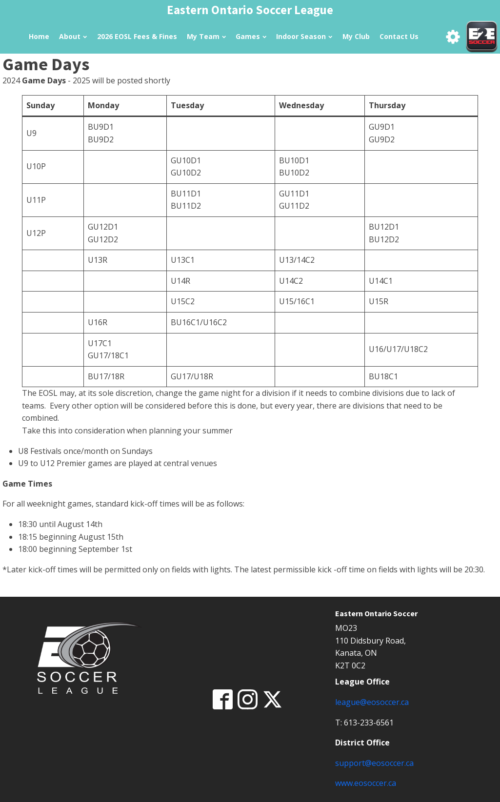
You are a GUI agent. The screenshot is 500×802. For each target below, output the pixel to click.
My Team (206, 36)
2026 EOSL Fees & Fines (137, 36)
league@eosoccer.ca (372, 702)
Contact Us (399, 36)
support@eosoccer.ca (374, 763)
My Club (356, 36)
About (73, 36)
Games (251, 36)
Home (39, 36)
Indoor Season (304, 36)
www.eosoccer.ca (365, 783)
